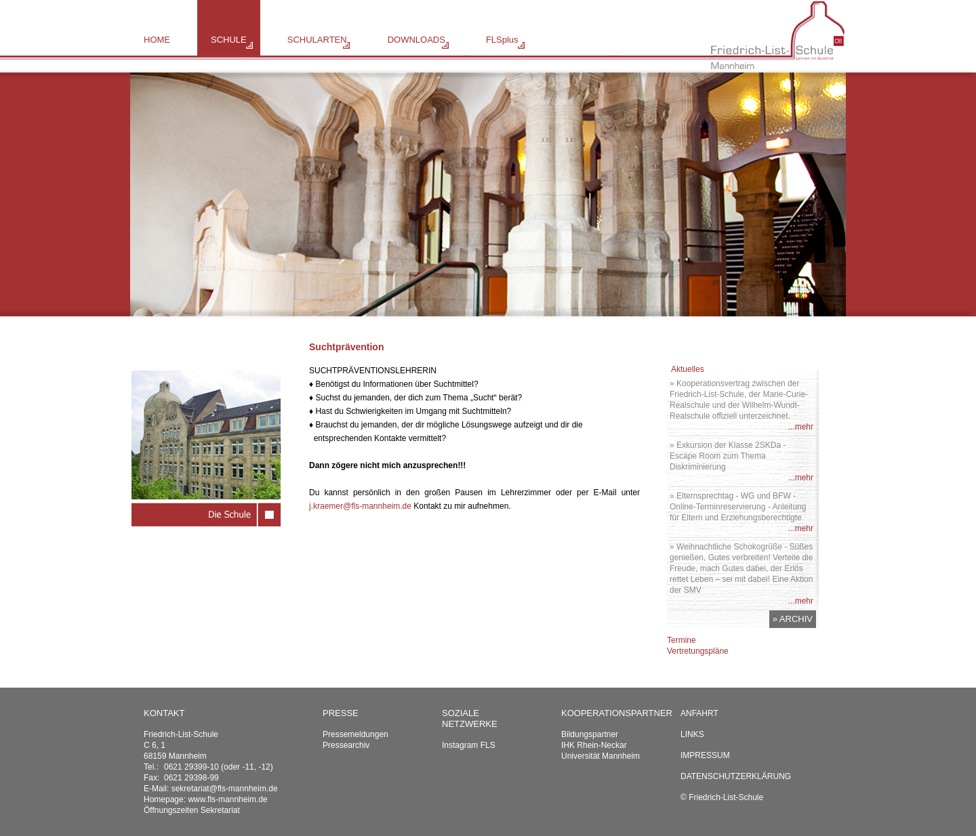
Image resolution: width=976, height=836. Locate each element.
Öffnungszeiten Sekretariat (192, 810)
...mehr (800, 427)
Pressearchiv (346, 745)
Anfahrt (699, 713)
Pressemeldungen (355, 734)
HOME (157, 40)
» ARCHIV (793, 619)
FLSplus (502, 40)
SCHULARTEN (317, 40)
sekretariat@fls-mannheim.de (224, 788)
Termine (681, 640)
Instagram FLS (468, 745)
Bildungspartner (589, 734)
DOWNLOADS (416, 40)
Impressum (705, 755)
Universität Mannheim (600, 756)
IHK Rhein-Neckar (594, 745)
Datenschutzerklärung (735, 776)
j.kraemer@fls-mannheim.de (360, 506)
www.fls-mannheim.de (227, 799)
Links (692, 734)
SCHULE (229, 40)
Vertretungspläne (698, 651)
